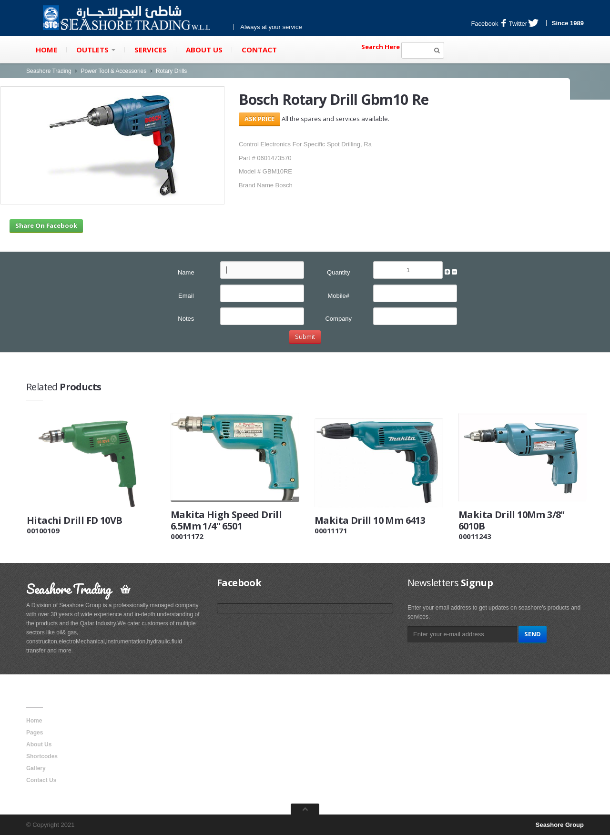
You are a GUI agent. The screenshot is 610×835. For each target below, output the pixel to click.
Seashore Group (560, 824)
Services (150, 49)
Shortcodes (42, 756)
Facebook (488, 23)
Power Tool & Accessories (113, 71)
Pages (34, 732)
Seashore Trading (48, 71)
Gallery (36, 768)
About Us (204, 49)
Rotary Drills (171, 71)
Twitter (524, 23)
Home (46, 49)
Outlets (95, 49)
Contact (259, 49)
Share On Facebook (46, 225)
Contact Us (41, 780)
